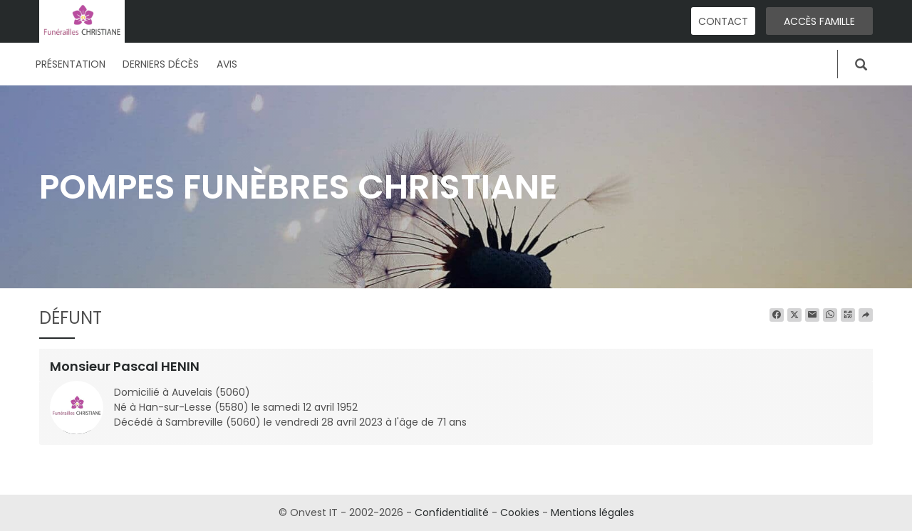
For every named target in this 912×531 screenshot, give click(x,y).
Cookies (519, 512)
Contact (723, 21)
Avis (227, 64)
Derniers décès (161, 64)
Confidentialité (452, 512)
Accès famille (819, 21)
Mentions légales (592, 512)
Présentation (70, 64)
